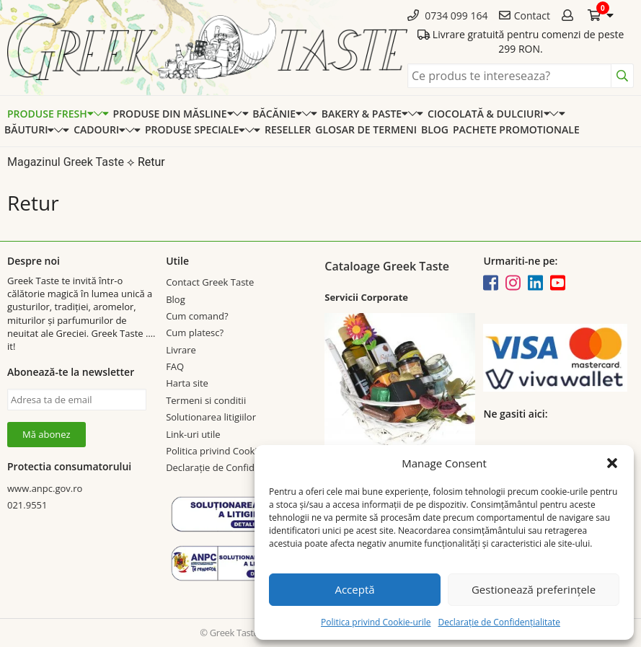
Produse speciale (195, 129)
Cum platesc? (195, 332)
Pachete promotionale (516, 129)
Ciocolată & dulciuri (488, 113)
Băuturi (29, 129)
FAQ (175, 366)
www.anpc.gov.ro (44, 488)
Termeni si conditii (206, 400)
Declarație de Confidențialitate (499, 622)
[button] (612, 463)
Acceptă (354, 589)
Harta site (187, 383)
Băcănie (276, 113)
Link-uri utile (193, 434)
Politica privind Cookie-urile (375, 622)
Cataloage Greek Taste (386, 266)
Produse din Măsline (173, 113)
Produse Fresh (50, 113)
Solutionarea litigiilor (211, 416)
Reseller (288, 129)
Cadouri (99, 129)
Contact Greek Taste (210, 282)
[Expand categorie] (101, 113)
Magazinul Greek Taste (65, 162)
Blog (434, 129)
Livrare (181, 349)
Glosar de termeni (366, 129)
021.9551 (27, 504)
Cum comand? (197, 315)
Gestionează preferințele (534, 589)
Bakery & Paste (365, 113)
